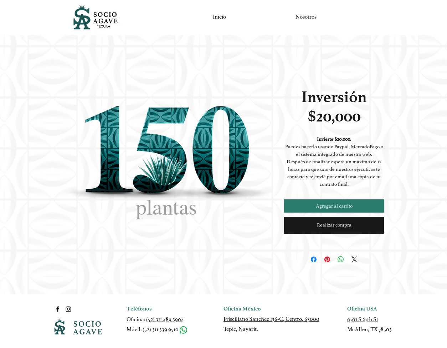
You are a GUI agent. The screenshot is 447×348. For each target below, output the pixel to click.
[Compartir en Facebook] (313, 259)
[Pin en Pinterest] (327, 259)
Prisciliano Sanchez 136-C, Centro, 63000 (271, 319)
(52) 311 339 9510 (161, 329)
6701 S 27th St (362, 319)
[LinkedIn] (68, 309)
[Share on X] (354, 259)
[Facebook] (57, 309)
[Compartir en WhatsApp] (340, 259)
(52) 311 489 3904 (165, 319)
